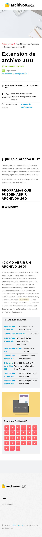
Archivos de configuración (28, 44)
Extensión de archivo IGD (15, 47)
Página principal (8, 44)
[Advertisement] (21, 134)
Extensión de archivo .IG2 (15, 334)
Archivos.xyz (18, 525)
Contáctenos (7, 504)
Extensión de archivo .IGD (8, 366)
